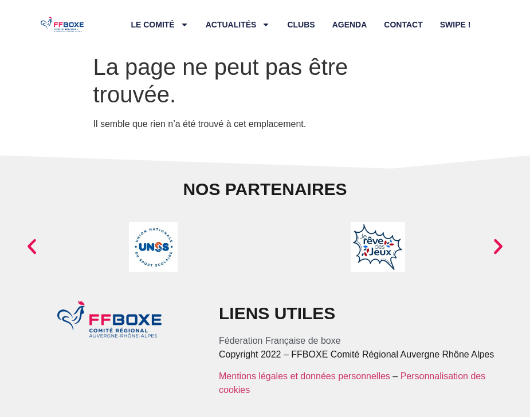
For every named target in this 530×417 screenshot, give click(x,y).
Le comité (159, 24)
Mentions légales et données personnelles (304, 376)
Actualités (238, 24)
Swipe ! (455, 24)
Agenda (349, 24)
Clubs (301, 24)
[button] (32, 247)
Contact (403, 24)
